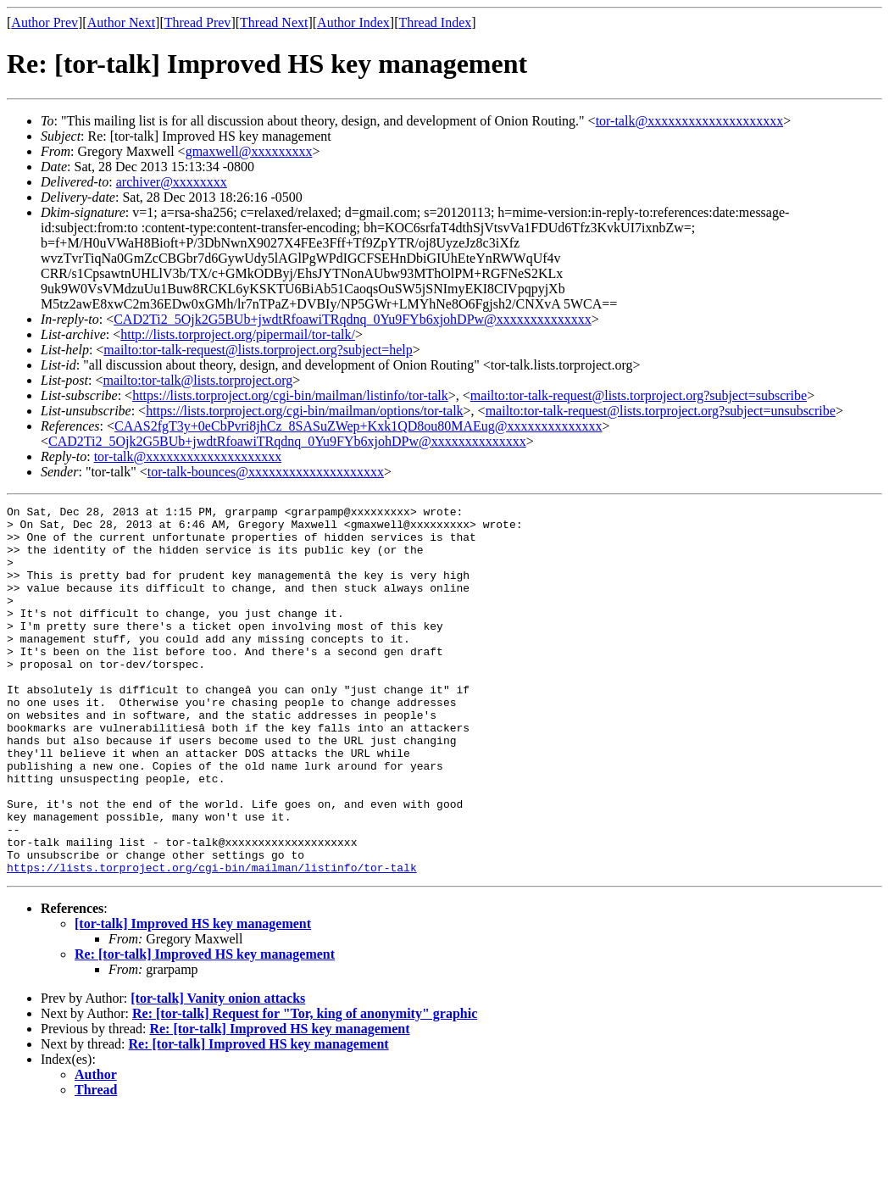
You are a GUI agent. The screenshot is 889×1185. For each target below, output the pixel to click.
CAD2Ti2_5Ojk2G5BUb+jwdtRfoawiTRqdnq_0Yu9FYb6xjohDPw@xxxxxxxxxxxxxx (353, 319)
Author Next (121, 22)
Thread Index (435, 22)
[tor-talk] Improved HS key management (193, 997)
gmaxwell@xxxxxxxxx (249, 151)
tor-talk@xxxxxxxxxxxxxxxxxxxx (690, 121)
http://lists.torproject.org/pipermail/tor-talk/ (237, 334)
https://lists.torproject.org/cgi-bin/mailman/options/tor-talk (304, 410)
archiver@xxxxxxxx (171, 182)
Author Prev (44, 22)
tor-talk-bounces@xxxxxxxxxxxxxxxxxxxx (265, 472)
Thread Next (274, 22)
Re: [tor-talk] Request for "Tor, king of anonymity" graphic (304, 1087)
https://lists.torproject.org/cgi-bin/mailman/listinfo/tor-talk (290, 395)
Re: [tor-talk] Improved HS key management (205, 1028)
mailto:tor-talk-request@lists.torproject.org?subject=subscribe (638, 395)
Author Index (353, 22)
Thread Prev (197, 22)
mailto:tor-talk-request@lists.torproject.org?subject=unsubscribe (661, 410)
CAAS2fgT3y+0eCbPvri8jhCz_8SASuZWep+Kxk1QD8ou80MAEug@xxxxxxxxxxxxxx (358, 426)
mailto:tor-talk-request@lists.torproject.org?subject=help (257, 349)
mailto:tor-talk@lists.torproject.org (197, 380)
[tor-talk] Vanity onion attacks (218, 1072)
